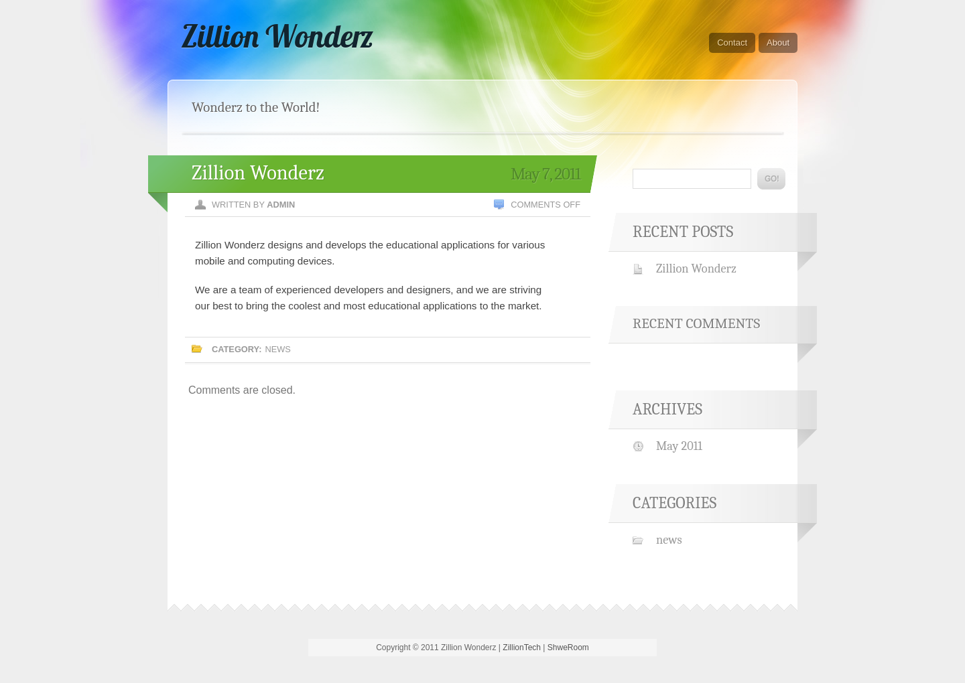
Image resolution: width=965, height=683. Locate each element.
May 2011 (679, 446)
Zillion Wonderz (277, 36)
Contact (732, 42)
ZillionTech (522, 647)
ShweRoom (568, 647)
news (277, 349)
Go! (771, 178)
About (778, 42)
